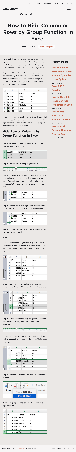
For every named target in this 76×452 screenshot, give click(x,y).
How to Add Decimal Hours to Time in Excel (61, 130)
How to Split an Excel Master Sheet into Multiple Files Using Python (62, 73)
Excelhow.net (21, 449)
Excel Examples (46, 47)
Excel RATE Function (58, 88)
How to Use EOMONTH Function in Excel (61, 115)
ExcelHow (10, 8)
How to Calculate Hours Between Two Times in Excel (62, 101)
